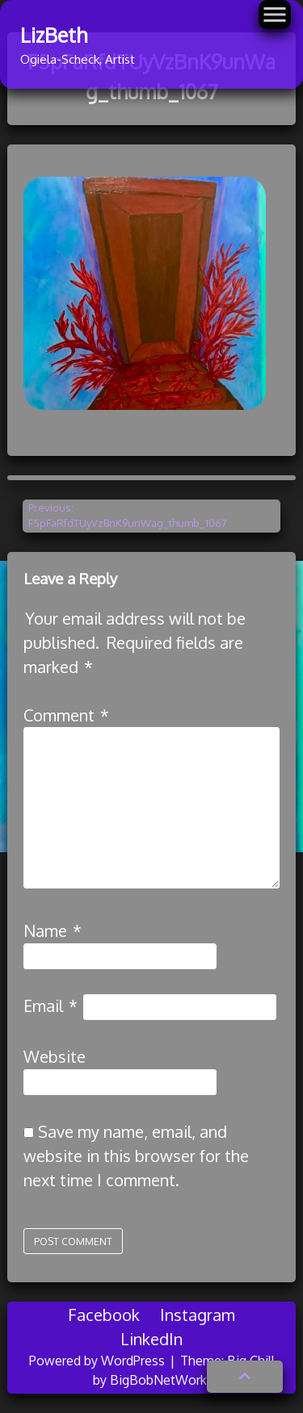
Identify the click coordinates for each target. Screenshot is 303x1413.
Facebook (104, 1314)
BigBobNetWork (158, 1380)
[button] (245, 1377)
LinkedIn (151, 1338)
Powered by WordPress (98, 1360)
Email (50, 1005)
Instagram (197, 1314)
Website (54, 1056)
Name (52, 930)
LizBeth (53, 35)
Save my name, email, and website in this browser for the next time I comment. (136, 1155)
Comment (66, 714)
